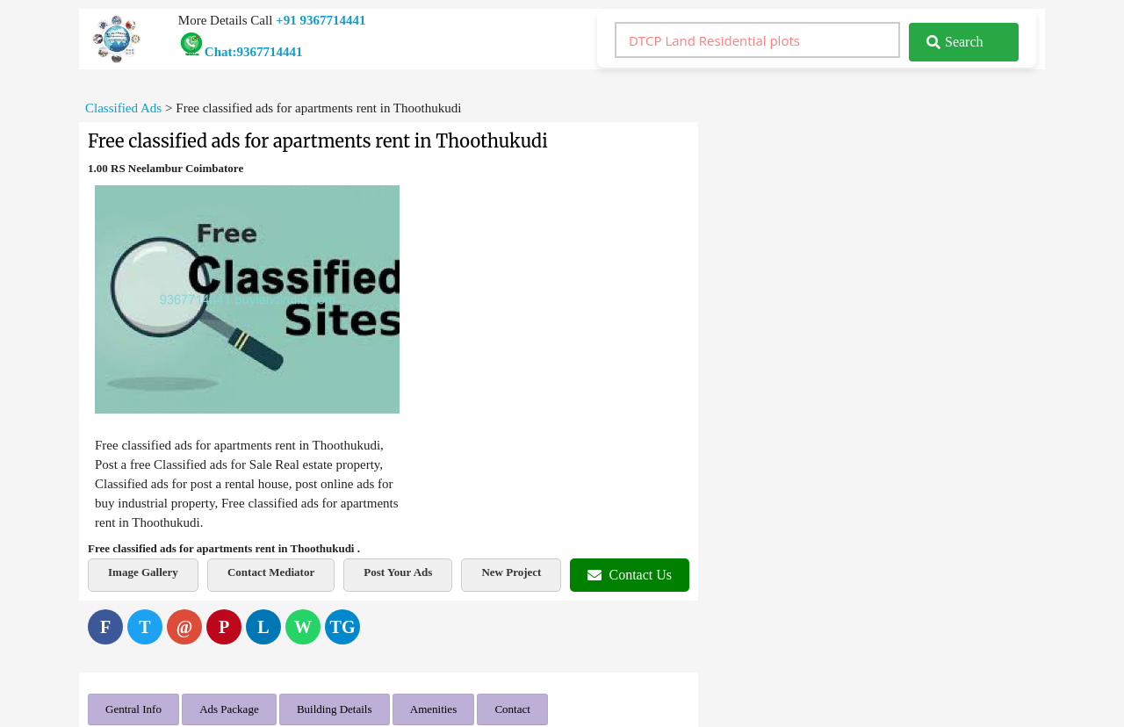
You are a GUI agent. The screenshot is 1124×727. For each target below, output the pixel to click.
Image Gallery (143, 572)
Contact (512, 709)
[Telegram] (342, 626)
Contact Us (629, 574)
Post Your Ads (398, 572)
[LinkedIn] (263, 626)
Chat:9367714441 (240, 52)
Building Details (334, 709)
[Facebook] (105, 626)
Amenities (433, 709)
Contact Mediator (270, 572)
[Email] (184, 626)
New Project (511, 572)
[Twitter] (144, 626)
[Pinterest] (223, 626)
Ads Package (229, 709)
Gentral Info (133, 709)
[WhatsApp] (303, 626)
